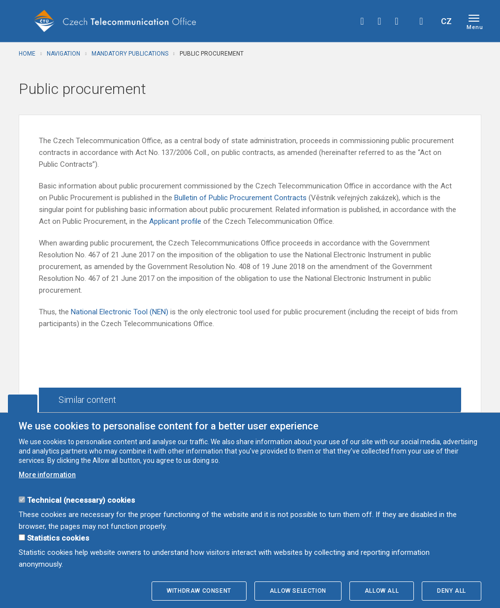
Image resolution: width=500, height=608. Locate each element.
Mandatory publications (130, 53)
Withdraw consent (199, 590)
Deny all (451, 590)
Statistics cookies (58, 538)
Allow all (382, 590)
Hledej (421, 21)
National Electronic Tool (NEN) (119, 311)
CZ (446, 21)
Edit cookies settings (22, 403)
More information (47, 475)
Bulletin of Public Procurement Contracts (241, 197)
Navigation (63, 53)
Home (27, 53)
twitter (379, 21)
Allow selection (298, 590)
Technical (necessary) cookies (81, 500)
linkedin (397, 21)
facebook (362, 21)
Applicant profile (176, 221)
